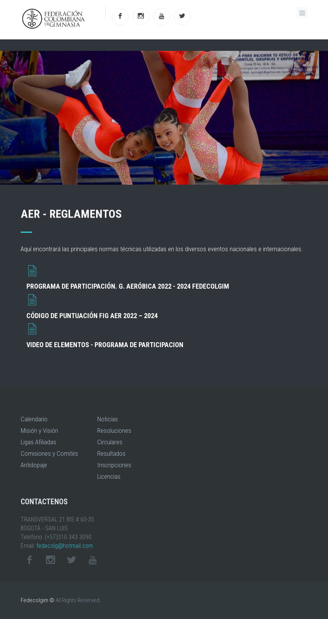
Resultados (111, 453)
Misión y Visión (39, 430)
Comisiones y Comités (49, 453)
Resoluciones (114, 430)
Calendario (34, 419)
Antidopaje (34, 465)
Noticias (107, 419)
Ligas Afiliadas (38, 442)
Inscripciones (114, 465)
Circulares (109, 442)
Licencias (109, 476)
